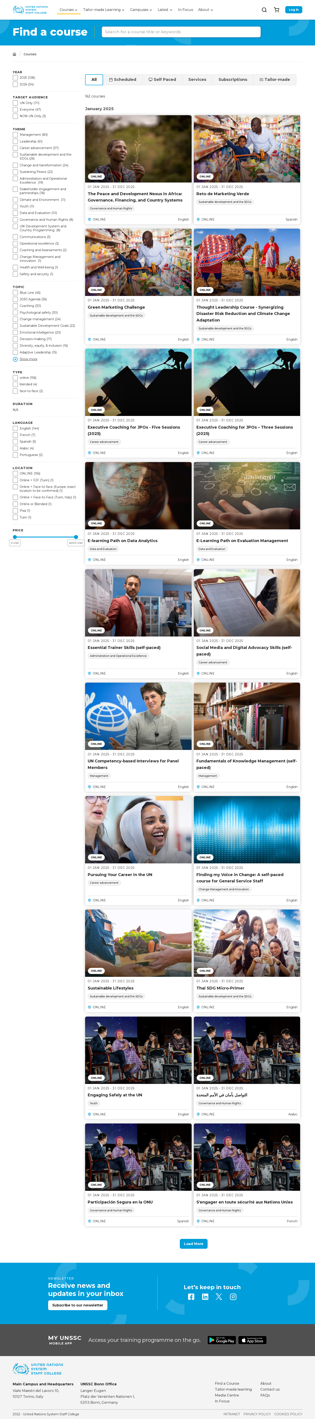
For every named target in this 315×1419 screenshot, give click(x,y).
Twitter (219, 1296)
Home (14, 54)
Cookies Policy (288, 1414)
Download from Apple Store (252, 1340)
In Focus (185, 10)
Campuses (139, 10)
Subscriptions (233, 79)
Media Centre (227, 1395)
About (203, 10)
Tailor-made (277, 79)
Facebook (191, 1296)
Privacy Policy (257, 1414)
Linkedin (205, 1296)
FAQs (265, 1395)
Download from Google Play (221, 1340)
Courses (67, 10)
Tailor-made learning (233, 1389)
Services (197, 79)
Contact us (270, 1389)
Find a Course (227, 1383)
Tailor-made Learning (102, 10)
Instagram (233, 1296)
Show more (28, 359)
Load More (193, 1244)
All (94, 79)
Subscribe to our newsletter (77, 1305)
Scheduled (125, 79)
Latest (163, 10)
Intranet (231, 1414)
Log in (294, 10)
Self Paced (165, 79)
